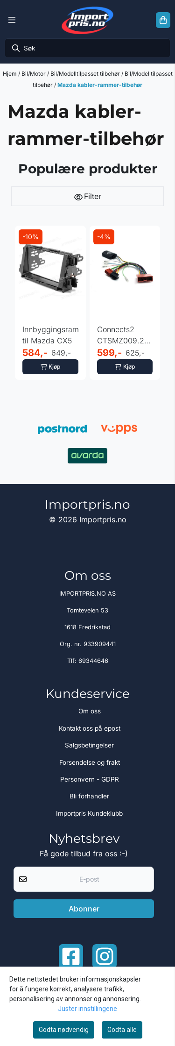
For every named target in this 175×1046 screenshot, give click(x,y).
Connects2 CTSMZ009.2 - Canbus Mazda (123, 335)
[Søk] (87, 48)
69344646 (93, 660)
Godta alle (122, 1029)
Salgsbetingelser (89, 745)
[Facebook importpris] (71, 956)
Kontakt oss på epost (89, 728)
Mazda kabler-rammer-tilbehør (99, 84)
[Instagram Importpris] (104, 956)
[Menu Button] (12, 20)
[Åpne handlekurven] (163, 20)
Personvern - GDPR (89, 779)
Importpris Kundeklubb (89, 813)
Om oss (89, 711)
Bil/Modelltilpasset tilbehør (85, 73)
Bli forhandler (89, 796)
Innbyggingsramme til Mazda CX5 (50, 335)
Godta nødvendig (64, 1029)
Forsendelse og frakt (89, 762)
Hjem (10, 73)
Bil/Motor (34, 73)
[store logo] (87, 20)
